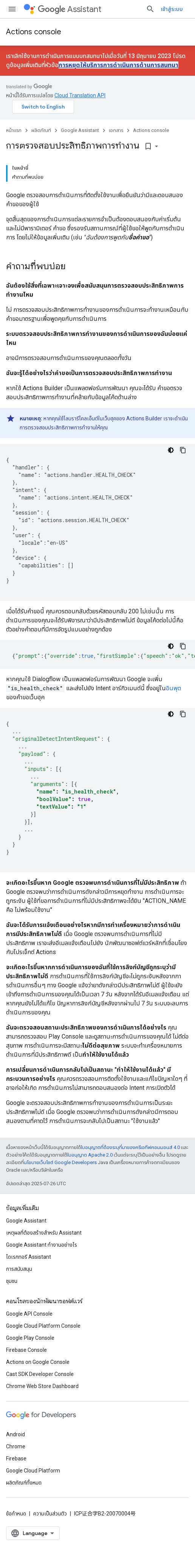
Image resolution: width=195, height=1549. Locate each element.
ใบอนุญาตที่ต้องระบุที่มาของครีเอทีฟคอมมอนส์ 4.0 (130, 1147)
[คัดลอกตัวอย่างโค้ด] (183, 450)
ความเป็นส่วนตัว (50, 1514)
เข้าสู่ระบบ (172, 9)
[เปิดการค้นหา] (150, 9)
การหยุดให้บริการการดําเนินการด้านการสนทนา (118, 65)
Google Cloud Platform (33, 1471)
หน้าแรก (14, 130)
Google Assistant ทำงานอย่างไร (41, 1245)
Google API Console (29, 1314)
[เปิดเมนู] (12, 9)
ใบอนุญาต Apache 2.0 (90, 1155)
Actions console (33, 32)
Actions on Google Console (38, 1362)
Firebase (16, 1459)
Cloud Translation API (79, 95)
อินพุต (173, 688)
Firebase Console (26, 1350)
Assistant (69, 9)
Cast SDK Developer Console (40, 1374)
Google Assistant (80, 130)
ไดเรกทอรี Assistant (28, 1257)
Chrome (15, 1446)
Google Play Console (30, 1338)
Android (15, 1434)
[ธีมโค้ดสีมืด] (171, 450)
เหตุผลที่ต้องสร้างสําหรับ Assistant (44, 1233)
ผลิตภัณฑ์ (41, 130)
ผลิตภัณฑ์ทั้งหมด (24, 1483)
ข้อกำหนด (16, 1514)
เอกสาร (116, 130)
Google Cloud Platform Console (43, 1326)
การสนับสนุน (19, 1269)
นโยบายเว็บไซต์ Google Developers (60, 1162)
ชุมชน (11, 1281)
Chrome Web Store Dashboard (42, 1386)
